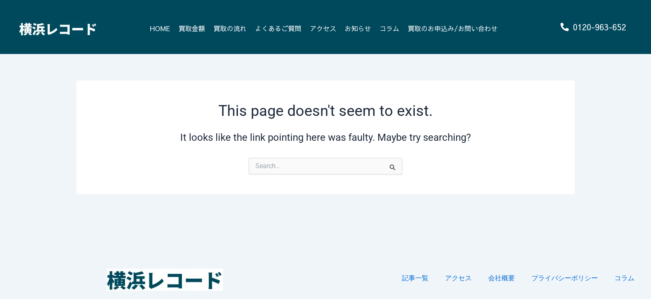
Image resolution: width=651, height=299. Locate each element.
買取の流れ (230, 28)
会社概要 (501, 278)
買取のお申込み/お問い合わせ (453, 28)
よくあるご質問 (278, 28)
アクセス (323, 28)
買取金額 (192, 28)
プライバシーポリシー (564, 278)
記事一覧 (415, 278)
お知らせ (358, 28)
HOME (160, 28)
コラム (389, 28)
